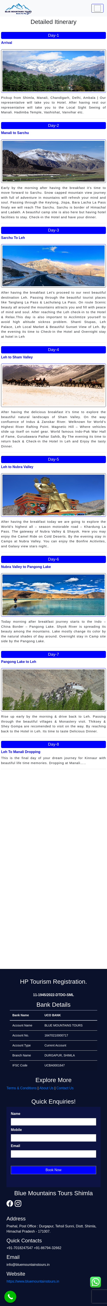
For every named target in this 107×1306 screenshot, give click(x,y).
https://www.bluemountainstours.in (33, 1281)
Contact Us (65, 1088)
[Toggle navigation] (97, 8)
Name (15, 1114)
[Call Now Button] (10, 1297)
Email (15, 1146)
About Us (46, 1088)
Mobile (16, 1130)
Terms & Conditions (22, 1088)
